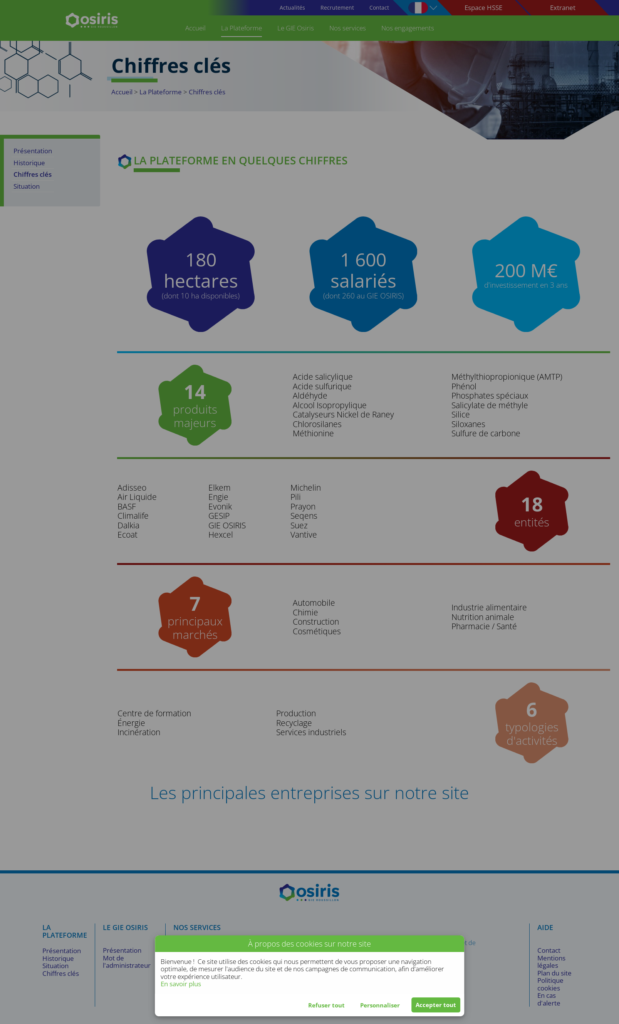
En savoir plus (181, 983)
